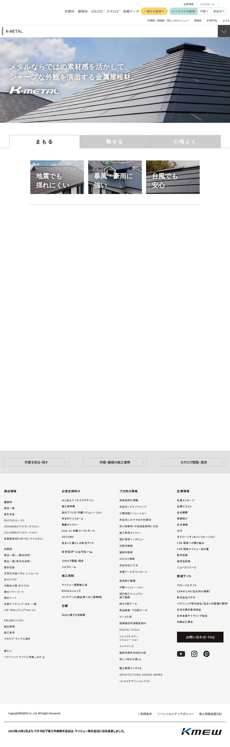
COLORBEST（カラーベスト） (21, 532)
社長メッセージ (185, 500)
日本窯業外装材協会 (189, 609)
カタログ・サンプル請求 (17, 638)
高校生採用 (183, 561)
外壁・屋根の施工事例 (115, 462)
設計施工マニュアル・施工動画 (131, 595)
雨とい (28, 654)
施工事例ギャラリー (130, 532)
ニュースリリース (186, 567)
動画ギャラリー (70, 524)
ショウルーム (207, 4)
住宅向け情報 (127, 580)
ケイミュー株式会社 (20, 10)
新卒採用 (182, 555)
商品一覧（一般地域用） (17, 555)
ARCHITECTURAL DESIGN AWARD (141, 674)
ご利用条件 (145, 713)
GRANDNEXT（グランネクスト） (22, 526)
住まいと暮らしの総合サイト (78, 542)
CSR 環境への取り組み (190, 542)
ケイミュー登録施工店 (74, 584)
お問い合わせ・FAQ (200, 637)
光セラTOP (10, 579)
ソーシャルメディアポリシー (175, 713)
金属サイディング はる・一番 (20, 603)
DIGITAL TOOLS (129, 629)
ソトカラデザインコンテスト (135, 681)
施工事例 (9, 632)
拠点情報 (182, 524)
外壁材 (8, 549)
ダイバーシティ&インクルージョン (196, 536)
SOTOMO (68, 536)
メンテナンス (126, 646)
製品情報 (9, 626)
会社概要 (182, 512)
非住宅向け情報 (128, 500)
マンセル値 (125, 616)
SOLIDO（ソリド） (14, 620)
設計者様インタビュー (132, 539)
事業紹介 (182, 518)
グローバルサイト (187, 585)
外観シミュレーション (131, 587)
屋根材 (8, 502)
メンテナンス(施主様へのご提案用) (82, 597)
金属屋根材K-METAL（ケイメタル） (23, 538)
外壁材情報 (126, 545)
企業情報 (188, 4)
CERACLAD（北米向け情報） (193, 591)
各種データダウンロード (133, 571)
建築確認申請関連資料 (132, 623)
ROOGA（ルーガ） (14, 520)
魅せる (115, 141)
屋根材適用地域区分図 (132, 652)
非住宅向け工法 (128, 565)
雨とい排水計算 (128, 659)
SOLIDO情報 (127, 558)
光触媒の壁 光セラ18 (16, 585)
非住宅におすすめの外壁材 (135, 519)
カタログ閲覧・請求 (193, 462)
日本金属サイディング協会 (192, 615)
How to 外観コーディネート (78, 530)
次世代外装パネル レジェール (21, 573)
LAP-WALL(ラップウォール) (20, 610)
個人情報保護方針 (210, 713)
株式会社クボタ (186, 597)
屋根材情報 (126, 552)
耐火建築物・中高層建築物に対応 (138, 526)
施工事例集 (68, 506)
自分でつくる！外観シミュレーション (82, 512)
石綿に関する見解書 (74, 614)
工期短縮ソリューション (133, 513)
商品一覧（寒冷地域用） (17, 561)
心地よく (185, 141)
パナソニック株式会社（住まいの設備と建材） (201, 603)
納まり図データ (128, 603)
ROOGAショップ (71, 590)
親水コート (10, 597)
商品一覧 (9, 508)
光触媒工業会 (185, 621)
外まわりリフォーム (73, 518)
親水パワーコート (14, 591)
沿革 (179, 530)
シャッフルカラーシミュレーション (129, 638)
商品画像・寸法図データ (133, 610)
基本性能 (9, 514)
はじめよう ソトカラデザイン (78, 500)
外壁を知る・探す (36, 462)
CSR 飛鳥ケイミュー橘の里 (193, 549)
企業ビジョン (184, 506)
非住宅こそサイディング (132, 506)
